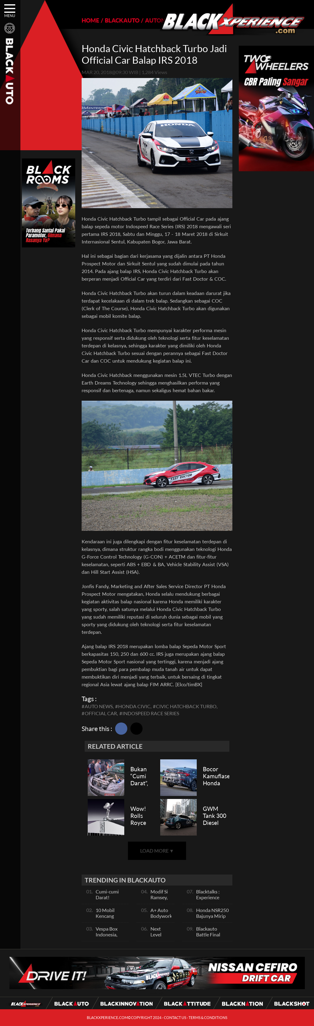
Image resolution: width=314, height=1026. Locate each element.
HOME (90, 20)
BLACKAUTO (122, 20)
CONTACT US (175, 1017)
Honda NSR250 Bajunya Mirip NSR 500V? (212, 916)
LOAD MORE (157, 851)
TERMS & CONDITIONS (208, 1017)
